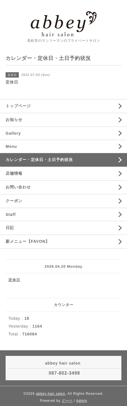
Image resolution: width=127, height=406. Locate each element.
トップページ (18, 106)
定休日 (14, 280)
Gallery (13, 133)
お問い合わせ (18, 187)
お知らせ (14, 119)
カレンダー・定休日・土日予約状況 (39, 159)
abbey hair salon (50, 394)
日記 (10, 227)
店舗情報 (14, 173)
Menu (11, 146)
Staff (11, 214)
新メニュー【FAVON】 (28, 241)
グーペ (67, 401)
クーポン (14, 201)
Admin (81, 401)
